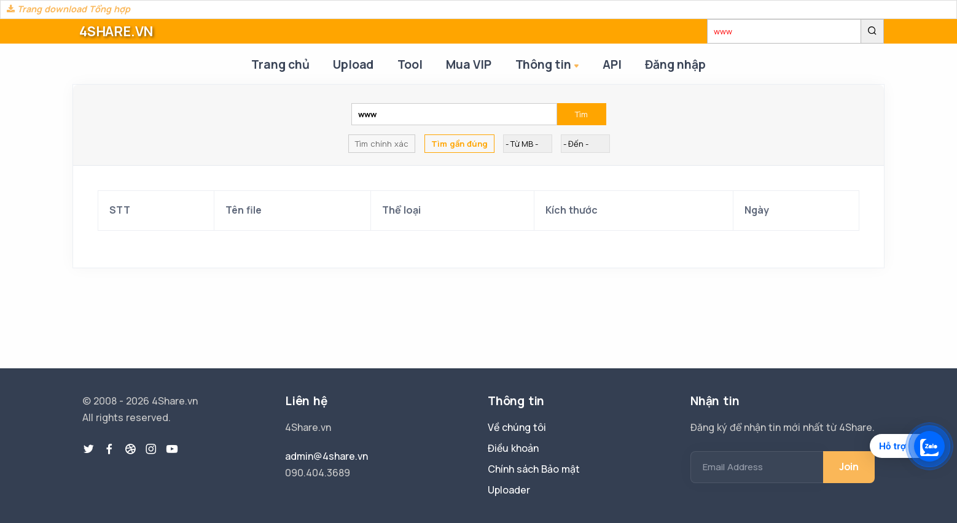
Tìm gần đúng (459, 144)
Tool (409, 64)
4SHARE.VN (116, 31)
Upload (352, 64)
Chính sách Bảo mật (534, 469)
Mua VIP (469, 64)
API (613, 64)
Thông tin (549, 65)
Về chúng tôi (517, 427)
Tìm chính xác (381, 144)
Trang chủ (279, 64)
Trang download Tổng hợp (68, 9)
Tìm (581, 114)
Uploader (509, 490)
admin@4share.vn (326, 456)
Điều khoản (513, 448)
